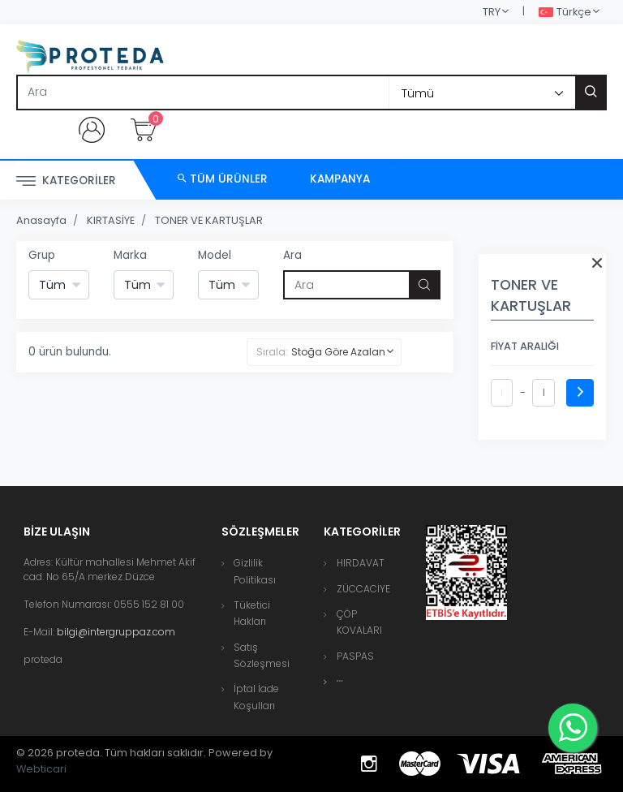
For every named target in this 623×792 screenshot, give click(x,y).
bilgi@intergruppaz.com (116, 632)
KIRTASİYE (111, 220)
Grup (41, 255)
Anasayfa (41, 220)
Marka (130, 255)
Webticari (41, 769)
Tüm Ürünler (223, 179)
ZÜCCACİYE (363, 589)
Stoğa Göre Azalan (338, 352)
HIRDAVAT (361, 563)
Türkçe (565, 12)
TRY (492, 12)
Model (214, 255)
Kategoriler (66, 181)
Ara (292, 255)
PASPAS (355, 656)
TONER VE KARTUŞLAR (209, 220)
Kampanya (340, 179)
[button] (340, 681)
